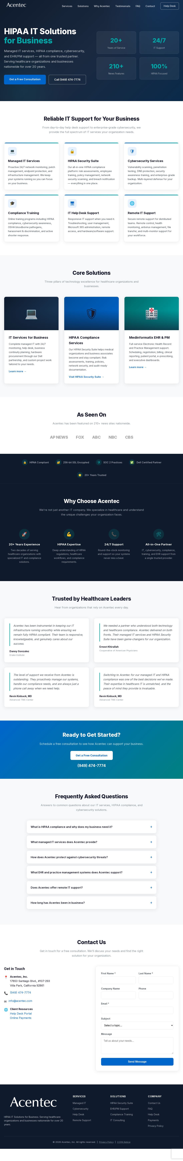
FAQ (138, 6)
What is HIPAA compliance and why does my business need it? (71, 839)
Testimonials (122, 6)
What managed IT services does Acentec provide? (64, 854)
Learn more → (17, 383)
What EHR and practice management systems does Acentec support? (76, 884)
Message (106, 1046)
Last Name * (146, 985)
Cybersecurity (80, 1120)
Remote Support (82, 1132)
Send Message (137, 1073)
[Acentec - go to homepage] (17, 6)
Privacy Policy (155, 1138)
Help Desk (171, 6)
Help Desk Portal (21, 1025)
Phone (142, 1000)
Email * (105, 1015)
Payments (153, 1132)
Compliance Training (121, 1126)
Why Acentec (102, 6)
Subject (105, 1030)
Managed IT (79, 1115)
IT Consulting (117, 1132)
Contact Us (154, 1115)
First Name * (108, 985)
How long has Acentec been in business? (58, 914)
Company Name (110, 1000)
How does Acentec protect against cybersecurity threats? (69, 869)
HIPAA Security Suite (121, 1115)
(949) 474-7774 (91, 777)
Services (67, 6)
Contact (150, 6)
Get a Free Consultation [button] (25, 79)
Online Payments (20, 1030)
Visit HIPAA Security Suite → (86, 388)
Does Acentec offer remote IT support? (57, 899)
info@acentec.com (20, 1013)
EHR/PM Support (119, 1120)
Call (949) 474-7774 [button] (67, 79)
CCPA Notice (123, 1154)
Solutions (83, 6)
